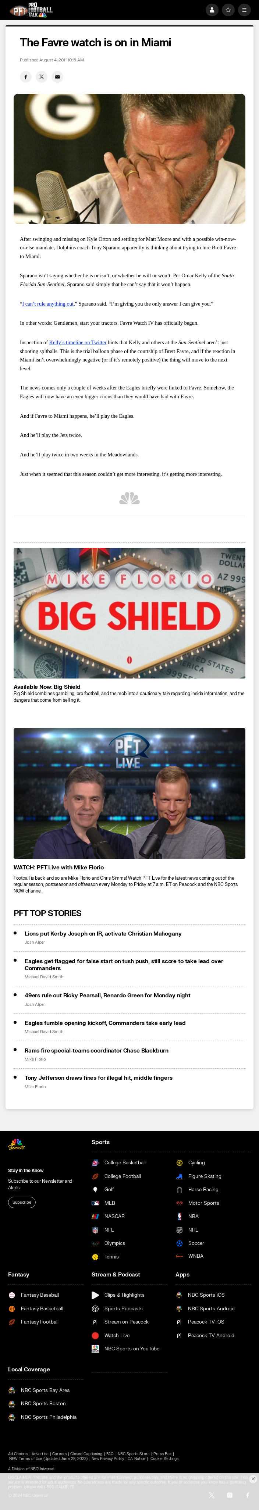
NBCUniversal (42, 1469)
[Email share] (57, 77)
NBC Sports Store (134, 1454)
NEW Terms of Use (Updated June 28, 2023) (48, 1458)
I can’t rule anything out (48, 304)
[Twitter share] (41, 77)
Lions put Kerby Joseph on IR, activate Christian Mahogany (103, 933)
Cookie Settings (164, 1458)
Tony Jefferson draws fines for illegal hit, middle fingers (99, 1078)
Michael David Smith (44, 977)
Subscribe (22, 1202)
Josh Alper (35, 942)
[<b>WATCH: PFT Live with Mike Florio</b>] (130, 793)
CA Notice (136, 1458)
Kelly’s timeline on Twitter (78, 342)
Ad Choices (18, 1454)
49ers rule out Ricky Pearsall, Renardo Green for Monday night (108, 995)
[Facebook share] (26, 77)
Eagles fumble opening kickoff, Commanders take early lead (105, 1023)
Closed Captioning (86, 1454)
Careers (59, 1454)
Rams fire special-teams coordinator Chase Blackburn (96, 1050)
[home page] (31, 10)
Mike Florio (35, 1059)
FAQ (110, 1454)
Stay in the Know (25, 1171)
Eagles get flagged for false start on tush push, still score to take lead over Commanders (124, 965)
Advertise (40, 1454)
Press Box (162, 1454)
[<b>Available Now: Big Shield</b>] (130, 613)
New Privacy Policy (108, 1458)
